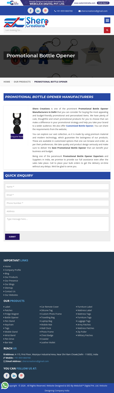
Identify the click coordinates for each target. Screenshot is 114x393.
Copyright (12, 385)
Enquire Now (17, 136)
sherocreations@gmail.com (93, 11)
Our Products (22, 81)
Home (7, 81)
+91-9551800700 (63, 11)
